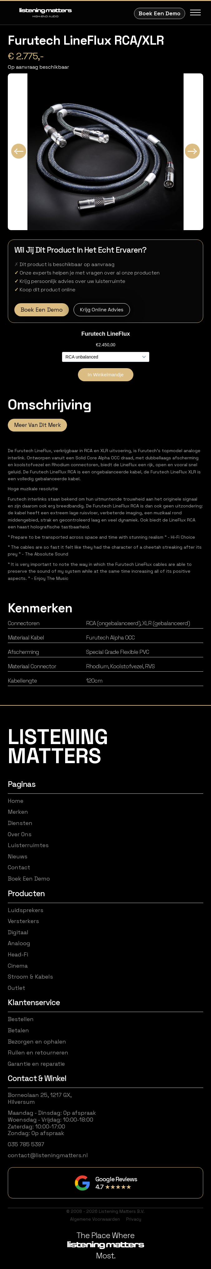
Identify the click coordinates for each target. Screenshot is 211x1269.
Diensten (20, 823)
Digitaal (18, 932)
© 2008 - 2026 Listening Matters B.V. (105, 1211)
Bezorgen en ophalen (37, 1041)
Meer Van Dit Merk (37, 425)
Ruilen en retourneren (38, 1052)
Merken (18, 811)
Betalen (18, 1030)
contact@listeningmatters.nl (48, 1155)
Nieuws (17, 856)
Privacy (133, 1219)
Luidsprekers (25, 910)
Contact (19, 867)
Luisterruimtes (28, 845)
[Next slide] (192, 151)
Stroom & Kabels (30, 976)
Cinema (18, 965)
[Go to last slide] (18, 151)
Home (15, 800)
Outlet (16, 988)
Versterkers (23, 921)
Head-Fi (18, 954)
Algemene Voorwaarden (95, 1219)
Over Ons (19, 834)
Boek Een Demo (159, 13)
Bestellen (21, 1019)
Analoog (19, 943)
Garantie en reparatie (36, 1063)
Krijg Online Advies (101, 309)
